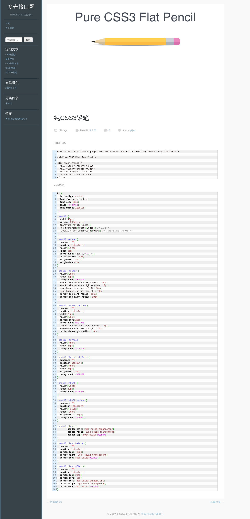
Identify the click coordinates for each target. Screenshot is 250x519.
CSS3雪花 (10, 68)
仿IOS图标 (54, 502)
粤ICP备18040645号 (152, 513)
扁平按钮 (9, 59)
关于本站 (9, 28)
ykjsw (132, 130)
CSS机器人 (10, 54)
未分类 (8, 103)
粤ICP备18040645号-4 (16, 119)
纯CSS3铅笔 (11, 72)
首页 (7, 23)
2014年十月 (11, 88)
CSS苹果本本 (11, 63)
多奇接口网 (21, 7)
